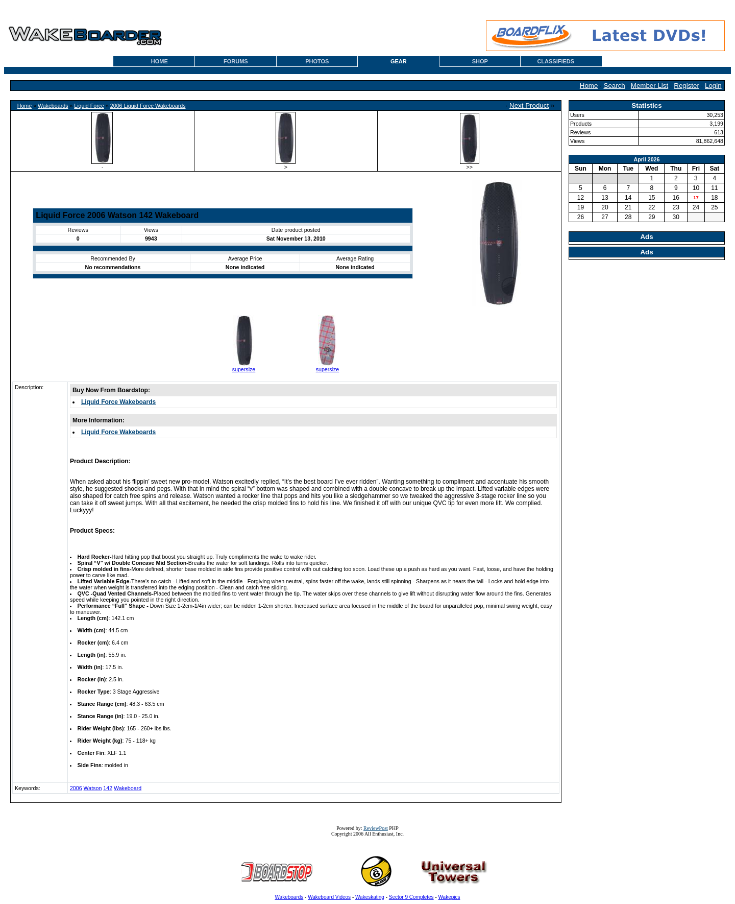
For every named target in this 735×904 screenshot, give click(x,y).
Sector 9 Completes (411, 897)
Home (589, 85)
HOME (159, 61)
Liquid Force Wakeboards (118, 402)
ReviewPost (375, 828)
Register (686, 85)
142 (107, 788)
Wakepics (449, 897)
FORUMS (236, 61)
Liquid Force (89, 106)
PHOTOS (317, 61)
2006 (76, 788)
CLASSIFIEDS (555, 61)
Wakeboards (53, 106)
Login (713, 85)
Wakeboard (127, 788)
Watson (93, 788)
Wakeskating (369, 897)
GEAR (398, 61)
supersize (244, 369)
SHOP (480, 61)
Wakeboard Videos (329, 897)
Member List (649, 85)
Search (614, 85)
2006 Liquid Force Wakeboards (148, 106)
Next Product (529, 105)
